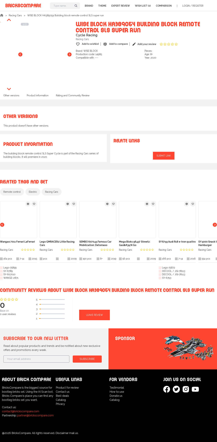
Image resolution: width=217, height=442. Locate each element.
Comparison (164, 5)
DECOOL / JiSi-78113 (173, 271)
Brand (89, 5)
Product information (37, 95)
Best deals (62, 395)
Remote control (12, 191)
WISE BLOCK (90, 51)
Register (197, 5)
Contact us (63, 391)
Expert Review (120, 5)
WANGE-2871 (10, 277)
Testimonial (117, 387)
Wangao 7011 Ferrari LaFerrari (17, 241)
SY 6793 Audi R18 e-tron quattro (177, 241)
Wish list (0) (143, 5)
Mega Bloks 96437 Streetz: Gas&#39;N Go (134, 243)
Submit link (163, 155)
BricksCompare (23, 5)
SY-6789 (8, 271)
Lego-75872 (168, 267)
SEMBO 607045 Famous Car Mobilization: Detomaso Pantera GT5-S (95, 243)
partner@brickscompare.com (35, 415)
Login (186, 5)
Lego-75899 (10, 267)
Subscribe (87, 359)
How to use (117, 391)
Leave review (94, 315)
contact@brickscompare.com (20, 411)
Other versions (11, 95)
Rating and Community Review (73, 95)
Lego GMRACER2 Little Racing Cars (57, 243)
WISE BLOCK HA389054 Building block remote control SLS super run (65, 15)
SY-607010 (9, 274)
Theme (102, 5)
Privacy (60, 404)
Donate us (116, 395)
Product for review (67, 387)
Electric (33, 191)
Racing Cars (15, 15)
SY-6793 (166, 277)
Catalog (61, 399)
